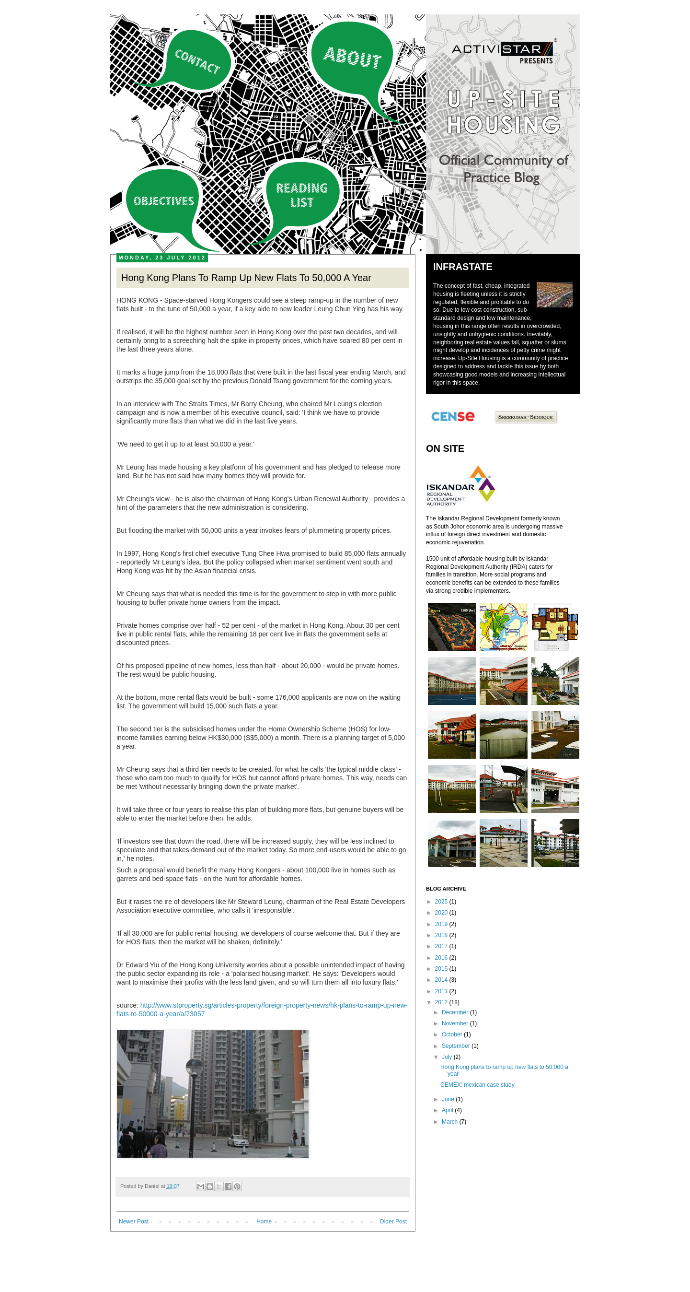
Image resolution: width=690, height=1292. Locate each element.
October (453, 1034)
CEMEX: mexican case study (477, 1084)
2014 (442, 979)
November (456, 1023)
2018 (442, 935)
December (456, 1012)
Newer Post (134, 1221)
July (448, 1057)
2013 (442, 991)
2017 (442, 946)
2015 (442, 968)
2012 (442, 1002)
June (449, 1099)
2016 (442, 957)
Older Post (393, 1221)
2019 (442, 924)
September (457, 1046)
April (448, 1110)
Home (264, 1221)
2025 (442, 901)
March (451, 1121)
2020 (442, 912)
